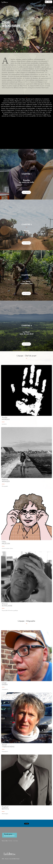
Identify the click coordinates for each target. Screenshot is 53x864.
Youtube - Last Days (13, 840)
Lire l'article (26, 192)
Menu (49, 1)
